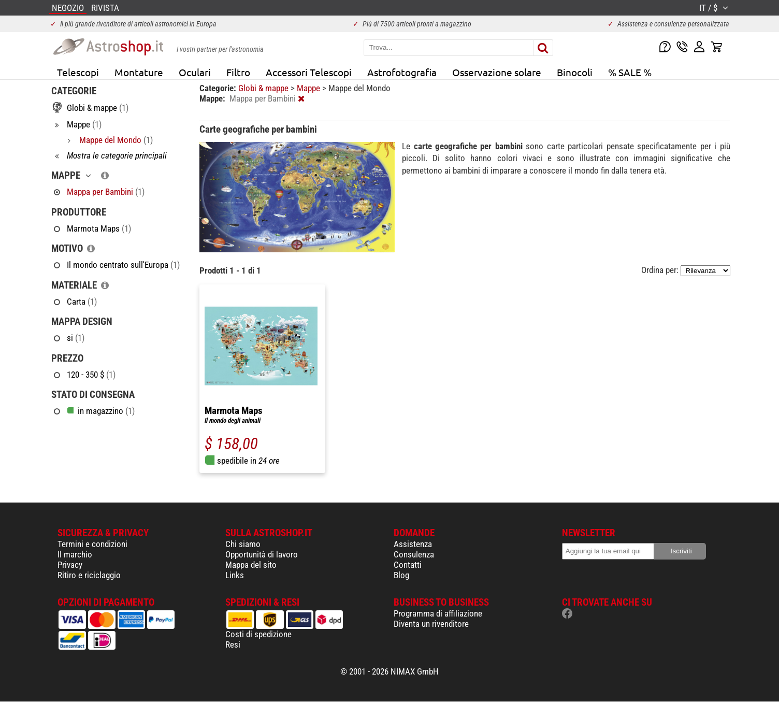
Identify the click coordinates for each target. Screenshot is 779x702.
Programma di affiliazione (438, 613)
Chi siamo (243, 544)
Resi (232, 644)
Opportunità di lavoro (261, 554)
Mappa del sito (251, 565)
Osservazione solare (496, 72)
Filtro (238, 72)
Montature (138, 72)
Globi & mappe (264, 88)
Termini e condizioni (92, 544)
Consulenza (414, 554)
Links (234, 575)
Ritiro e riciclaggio (89, 575)
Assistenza (413, 544)
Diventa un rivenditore (431, 624)
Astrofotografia (402, 72)
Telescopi (78, 72)
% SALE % (630, 72)
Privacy (69, 565)
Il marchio (74, 554)
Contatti (408, 565)
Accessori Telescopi (309, 72)
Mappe (309, 88)
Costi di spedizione (258, 634)
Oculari (195, 72)
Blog (401, 575)
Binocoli (575, 72)
